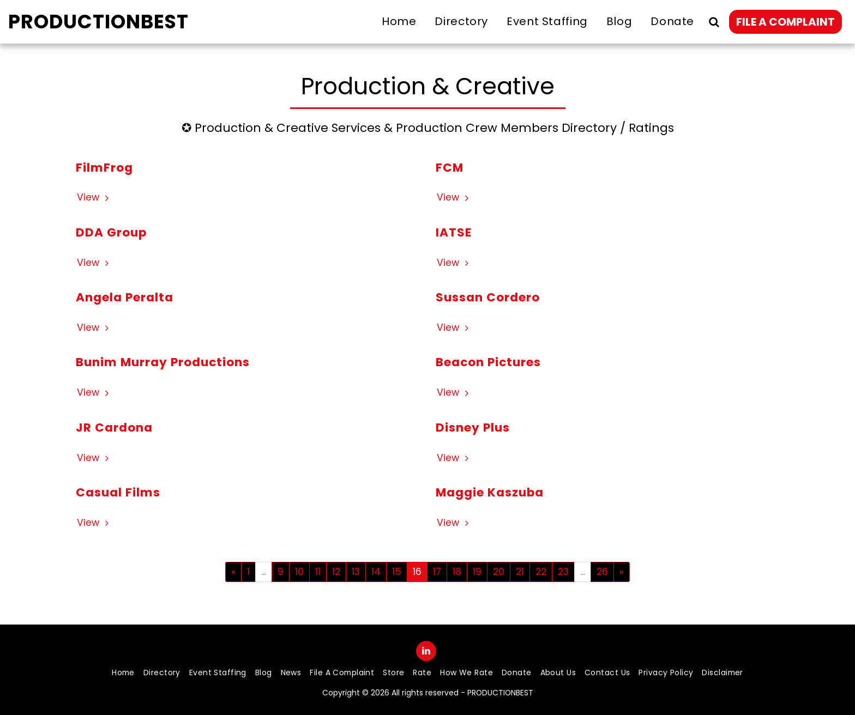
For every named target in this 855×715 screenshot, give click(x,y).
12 (336, 571)
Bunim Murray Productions (163, 362)
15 (396, 571)
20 (498, 571)
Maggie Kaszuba (490, 492)
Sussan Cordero (488, 297)
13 (356, 571)
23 (563, 571)
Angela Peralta (124, 297)
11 (318, 571)
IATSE (454, 232)
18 (457, 571)
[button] (714, 21)
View (94, 197)
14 (376, 571)
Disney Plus (473, 427)
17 (437, 571)
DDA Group (111, 232)
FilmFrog (104, 167)
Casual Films (118, 492)
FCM (449, 167)
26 (602, 571)
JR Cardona (114, 427)
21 (520, 571)
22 (540, 571)
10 (299, 571)
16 (417, 571)
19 (477, 571)
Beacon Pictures (488, 362)
